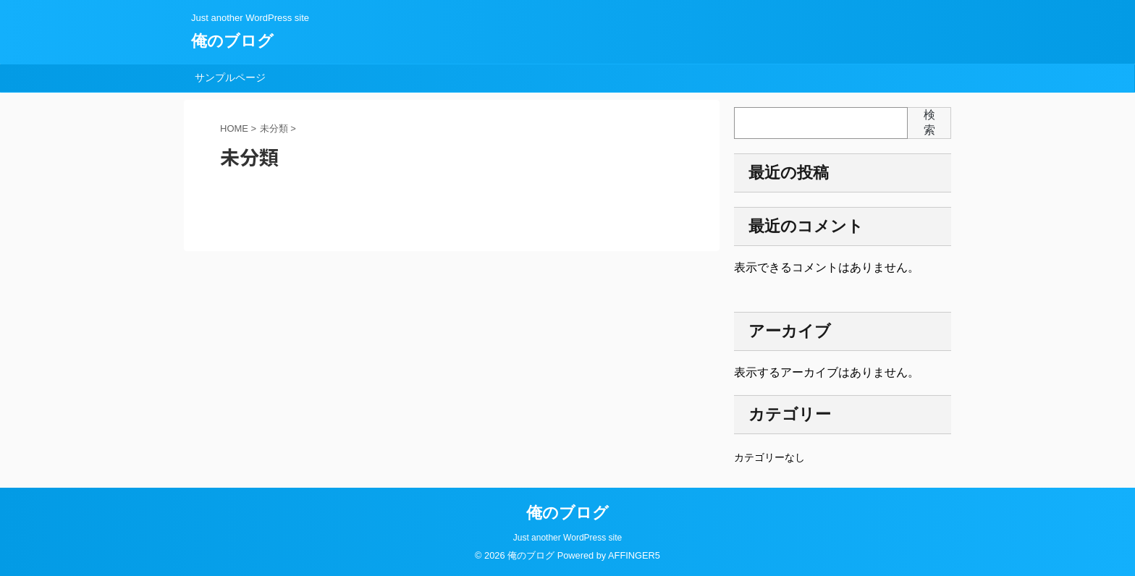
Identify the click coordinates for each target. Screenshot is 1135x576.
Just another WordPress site (568, 538)
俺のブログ (232, 41)
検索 (929, 122)
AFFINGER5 (634, 555)
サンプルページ (230, 77)
